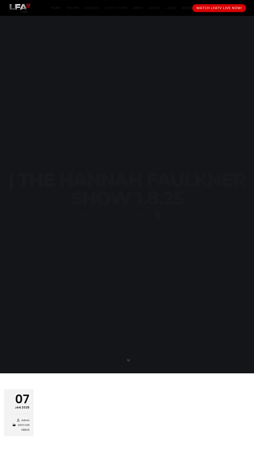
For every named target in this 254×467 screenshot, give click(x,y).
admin (25, 420)
